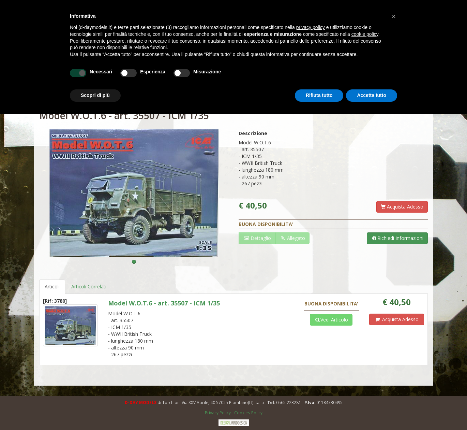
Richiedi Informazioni (397, 238)
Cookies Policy (248, 412)
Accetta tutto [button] (371, 95)
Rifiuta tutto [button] (319, 95)
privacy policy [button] (310, 27)
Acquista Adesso (402, 206)
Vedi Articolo (331, 319)
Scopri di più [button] (95, 95)
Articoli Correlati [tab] (88, 286)
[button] (393, 16)
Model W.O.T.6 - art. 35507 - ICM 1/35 (164, 303)
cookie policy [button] (364, 34)
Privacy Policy (218, 412)
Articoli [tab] (52, 286)
